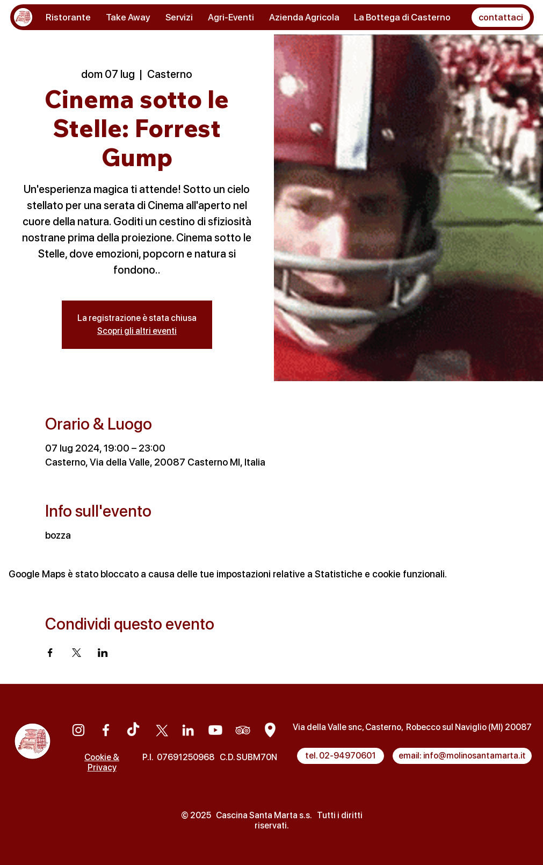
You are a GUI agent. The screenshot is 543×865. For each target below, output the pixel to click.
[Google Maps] (270, 730)
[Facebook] (106, 730)
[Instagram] (78, 730)
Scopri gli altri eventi (137, 331)
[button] (501, 17)
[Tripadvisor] (243, 730)
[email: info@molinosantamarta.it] (462, 756)
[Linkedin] (188, 730)
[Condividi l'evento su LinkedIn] (103, 652)
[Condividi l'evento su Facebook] (50, 652)
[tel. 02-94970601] (340, 756)
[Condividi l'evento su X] (76, 652)
